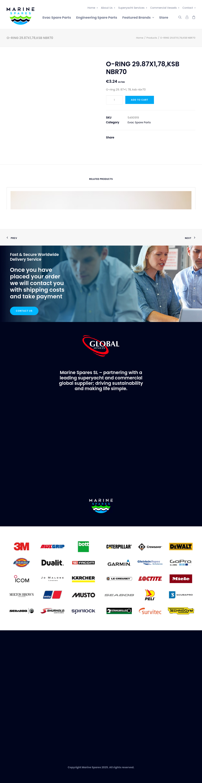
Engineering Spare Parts (96, 17)
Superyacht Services (132, 8)
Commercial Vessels (164, 8)
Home (93, 8)
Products (151, 38)
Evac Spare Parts (57, 17)
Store (163, 17)
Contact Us (24, 310)
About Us (108, 8)
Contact (188, 8)
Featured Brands (138, 17)
